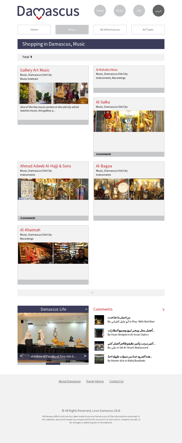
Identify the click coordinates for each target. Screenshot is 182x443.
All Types (148, 29)
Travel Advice (95, 381)
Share (119, 10)
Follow (100, 10)
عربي (158, 10)
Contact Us (116, 381)
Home (34, 29)
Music (72, 29)
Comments (103, 309)
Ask (139, 10)
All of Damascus (110, 29)
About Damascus (70, 381)
